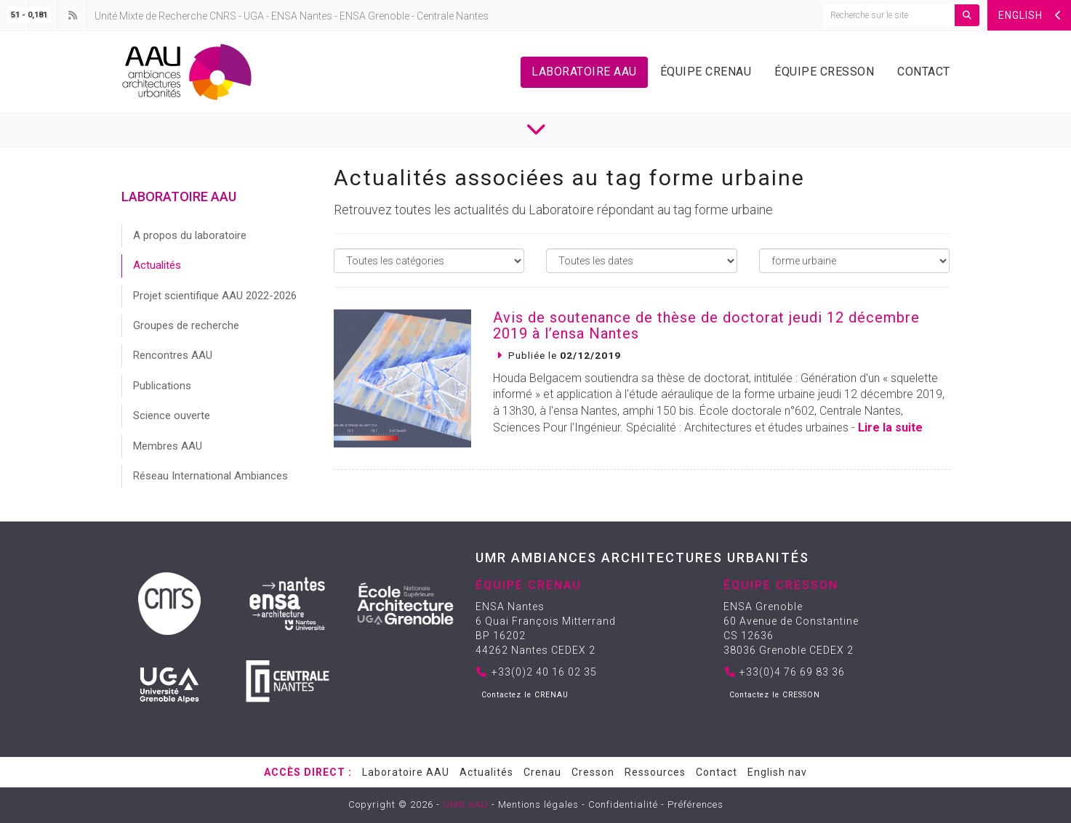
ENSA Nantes (301, 16)
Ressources (655, 772)
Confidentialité (623, 804)
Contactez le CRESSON (774, 695)
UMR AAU (466, 804)
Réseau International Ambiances (210, 475)
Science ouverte (171, 415)
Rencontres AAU (172, 355)
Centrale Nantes (453, 16)
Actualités (157, 265)
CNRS (222, 16)
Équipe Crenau (706, 71)
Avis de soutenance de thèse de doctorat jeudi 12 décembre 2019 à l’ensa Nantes (706, 325)
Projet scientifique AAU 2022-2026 (215, 295)
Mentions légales (538, 804)
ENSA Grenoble (374, 16)
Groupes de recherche (186, 325)
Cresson (592, 772)
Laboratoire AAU (584, 71)
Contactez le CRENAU (525, 695)
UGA (254, 16)
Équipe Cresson (824, 71)
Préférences (695, 804)
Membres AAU (167, 446)
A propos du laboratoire (189, 235)
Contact (923, 71)
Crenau (542, 772)
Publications (162, 385)
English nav (777, 772)
